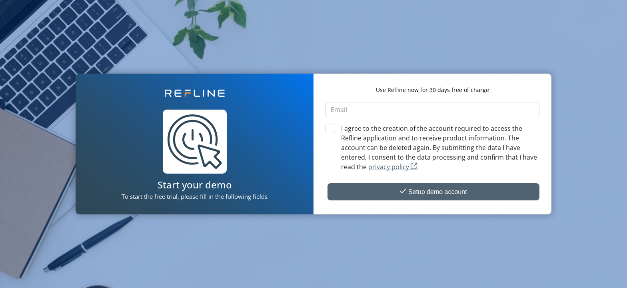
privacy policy (392, 166)
